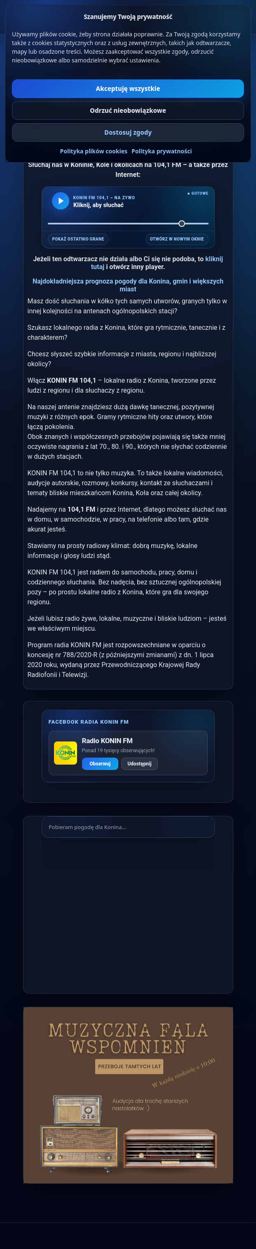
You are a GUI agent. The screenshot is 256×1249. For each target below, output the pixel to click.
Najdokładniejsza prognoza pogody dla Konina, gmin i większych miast (128, 285)
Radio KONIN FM (107, 741)
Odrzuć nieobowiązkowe (128, 110)
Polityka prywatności (162, 151)
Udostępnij (139, 764)
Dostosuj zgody (128, 132)
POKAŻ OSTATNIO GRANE (78, 239)
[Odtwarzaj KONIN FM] (60, 201)
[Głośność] (128, 223)
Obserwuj (99, 764)
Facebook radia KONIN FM (89, 722)
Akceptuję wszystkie (128, 88)
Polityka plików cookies (94, 151)
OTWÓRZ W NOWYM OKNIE (177, 239)
